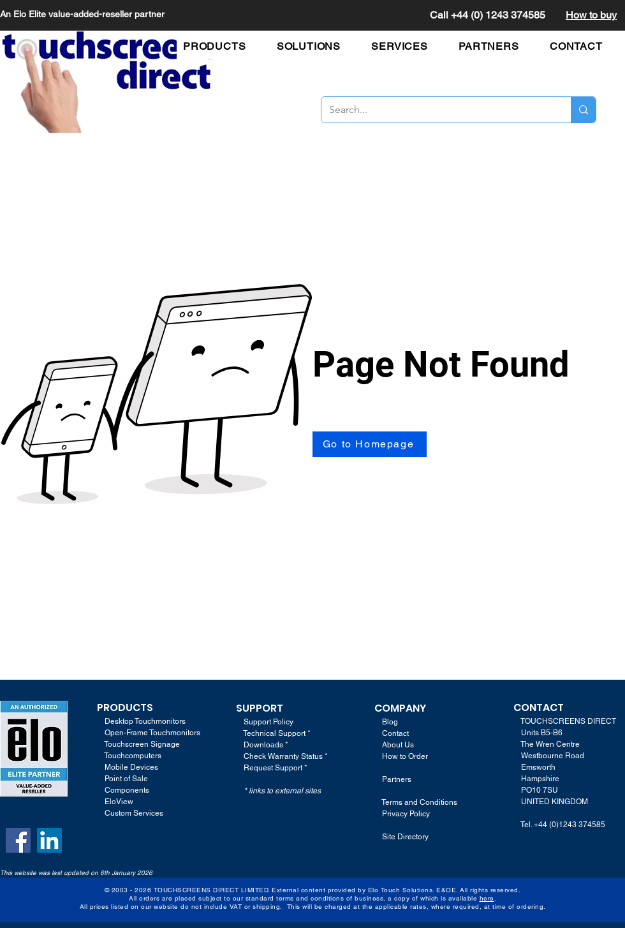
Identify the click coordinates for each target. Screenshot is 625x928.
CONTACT (538, 707)
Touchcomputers (132, 755)
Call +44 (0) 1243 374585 (487, 15)
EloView (119, 801)
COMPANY (400, 708)
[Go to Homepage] (369, 444)
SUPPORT (259, 708)
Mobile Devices (131, 767)
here (487, 898)
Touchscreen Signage (138, 744)
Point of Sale (126, 778)
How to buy (591, 15)
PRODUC (118, 707)
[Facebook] (18, 840)
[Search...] (436, 110)
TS (146, 707)
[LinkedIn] (49, 840)
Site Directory (405, 836)
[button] (221, 46)
